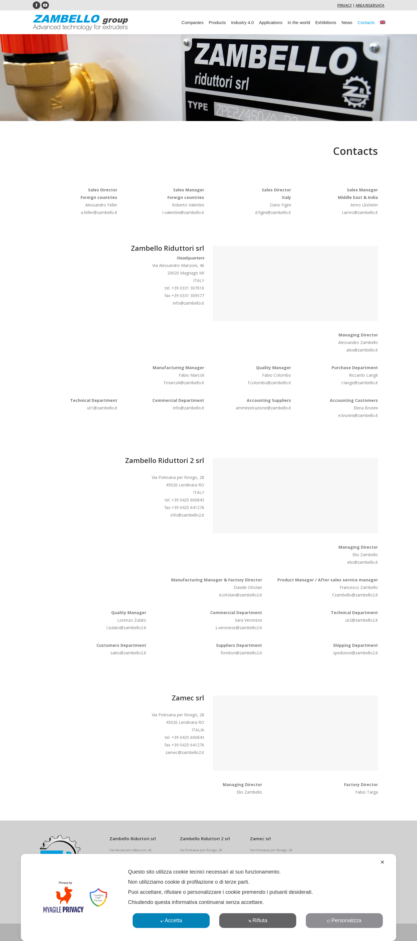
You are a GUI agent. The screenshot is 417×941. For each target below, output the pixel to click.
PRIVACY (344, 5)
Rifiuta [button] (257, 920)
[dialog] (208, 897)
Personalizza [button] (344, 920)
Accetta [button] (171, 920)
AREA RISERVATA (370, 5)
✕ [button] (382, 862)
